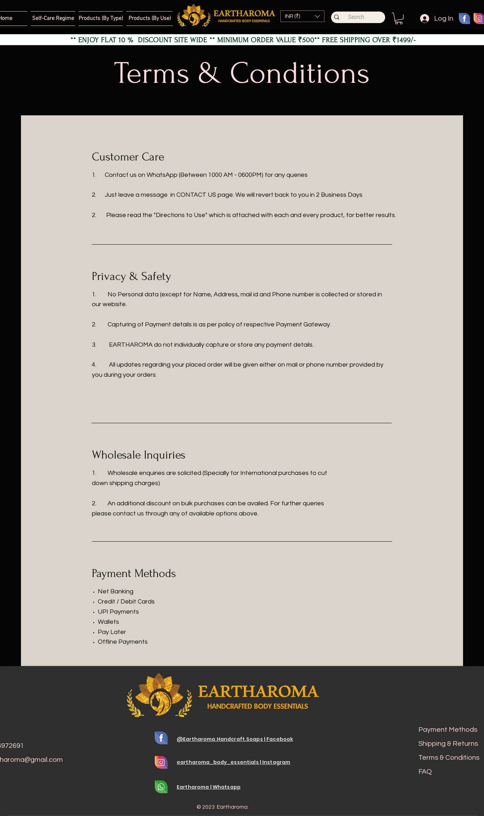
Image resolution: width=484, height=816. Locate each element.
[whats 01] (161, 786)
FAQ (425, 771)
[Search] (356, 17)
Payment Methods (447, 729)
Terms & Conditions (448, 757)
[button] (302, 16)
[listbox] (302, 16)
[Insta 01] (161, 762)
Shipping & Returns (448, 743)
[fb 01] (464, 18)
